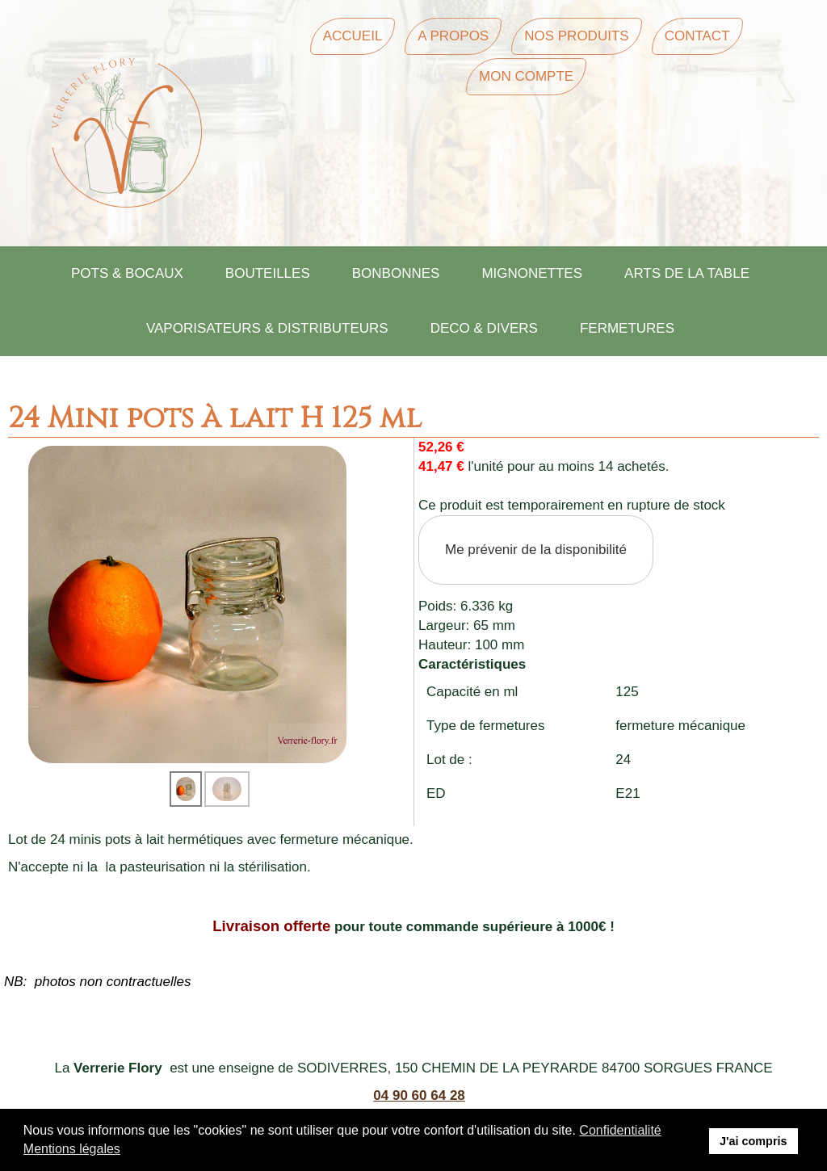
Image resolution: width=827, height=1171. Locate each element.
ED (436, 793)
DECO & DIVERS (484, 328)
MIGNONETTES (531, 273)
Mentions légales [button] (71, 1149)
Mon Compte (526, 76)
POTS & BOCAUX (127, 273)
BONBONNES (396, 273)
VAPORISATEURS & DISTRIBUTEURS (267, 328)
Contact (697, 36)
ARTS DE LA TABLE (686, 273)
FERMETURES (627, 328)
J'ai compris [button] (753, 1141)
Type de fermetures (485, 725)
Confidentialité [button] (620, 1130)
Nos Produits (576, 36)
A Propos (453, 36)
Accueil (353, 36)
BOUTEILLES (267, 273)
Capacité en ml (472, 691)
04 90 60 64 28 (418, 1095)
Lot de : (449, 759)
